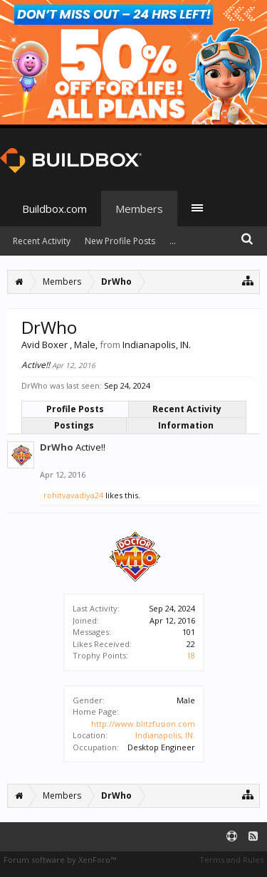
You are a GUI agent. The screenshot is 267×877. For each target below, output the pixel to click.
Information (186, 425)
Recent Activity (186, 409)
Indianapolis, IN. (165, 735)
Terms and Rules (231, 859)
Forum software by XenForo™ (60, 859)
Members (139, 208)
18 (191, 655)
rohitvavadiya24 (73, 495)
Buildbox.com (54, 208)
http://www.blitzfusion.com (143, 723)
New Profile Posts (120, 241)
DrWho (56, 447)
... (172, 241)
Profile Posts (75, 409)
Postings (74, 425)
